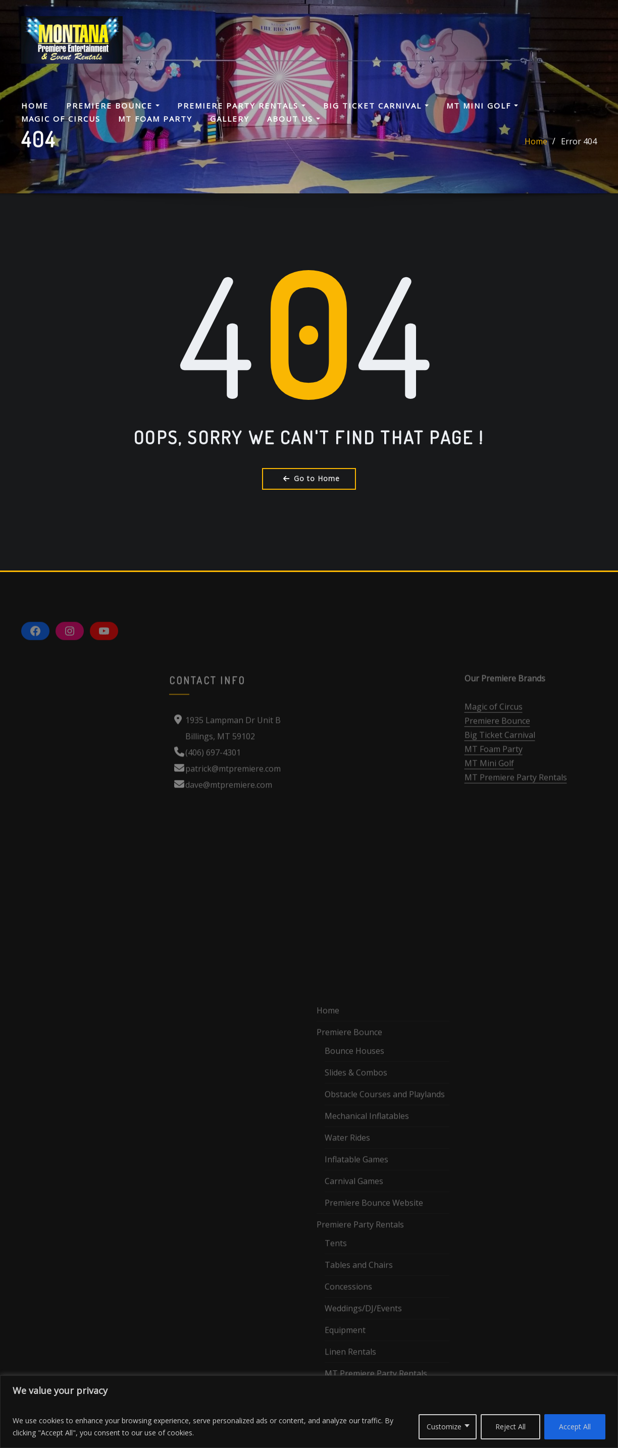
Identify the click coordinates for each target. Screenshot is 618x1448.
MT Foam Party (155, 119)
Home (34, 105)
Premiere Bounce (113, 105)
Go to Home (309, 478)
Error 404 (579, 146)
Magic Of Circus (60, 119)
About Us (293, 119)
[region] (309, 1411)
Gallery (229, 119)
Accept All (575, 1426)
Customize (444, 1426)
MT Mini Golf (482, 105)
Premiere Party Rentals (241, 105)
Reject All (510, 1426)
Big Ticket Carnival (376, 105)
